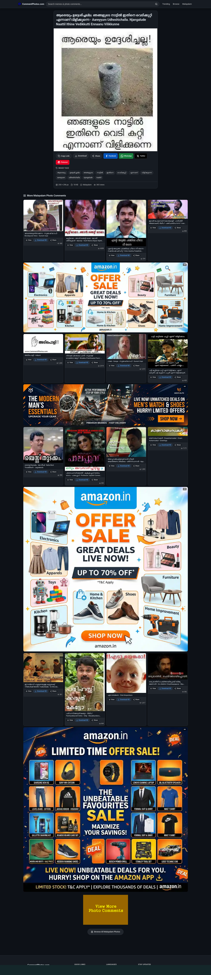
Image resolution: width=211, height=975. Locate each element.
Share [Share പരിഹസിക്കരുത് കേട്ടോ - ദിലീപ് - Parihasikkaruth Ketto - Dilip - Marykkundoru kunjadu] (94, 720)
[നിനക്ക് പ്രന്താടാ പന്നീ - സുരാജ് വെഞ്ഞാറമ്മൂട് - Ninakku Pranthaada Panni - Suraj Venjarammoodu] (85, 343)
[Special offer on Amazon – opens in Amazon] (105, 297)
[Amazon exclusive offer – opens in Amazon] (105, 809)
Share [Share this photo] (96, 156)
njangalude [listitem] (88, 178)
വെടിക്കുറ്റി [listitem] (121, 173)
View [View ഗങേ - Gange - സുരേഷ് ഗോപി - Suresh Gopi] (112, 366)
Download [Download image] (81, 156)
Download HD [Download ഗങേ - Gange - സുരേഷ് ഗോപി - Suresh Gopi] (124, 366)
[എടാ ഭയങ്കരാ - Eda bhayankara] (126, 673)
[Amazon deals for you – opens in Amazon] (105, 404)
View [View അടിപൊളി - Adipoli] (29, 360)
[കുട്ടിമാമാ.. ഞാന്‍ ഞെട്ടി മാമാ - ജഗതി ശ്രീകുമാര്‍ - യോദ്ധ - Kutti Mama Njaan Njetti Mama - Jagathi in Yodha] (85, 218)
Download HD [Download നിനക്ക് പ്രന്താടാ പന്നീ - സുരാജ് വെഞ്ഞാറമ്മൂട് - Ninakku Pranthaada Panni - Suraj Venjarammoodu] (82, 362)
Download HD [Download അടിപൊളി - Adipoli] (41, 360)
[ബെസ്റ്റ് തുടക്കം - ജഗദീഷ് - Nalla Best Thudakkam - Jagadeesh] (43, 445)
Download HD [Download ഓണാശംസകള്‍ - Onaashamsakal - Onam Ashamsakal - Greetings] (165, 445)
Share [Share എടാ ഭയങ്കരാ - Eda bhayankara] (136, 700)
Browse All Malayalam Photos (105, 932)
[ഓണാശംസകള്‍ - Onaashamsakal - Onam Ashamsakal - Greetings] (168, 431)
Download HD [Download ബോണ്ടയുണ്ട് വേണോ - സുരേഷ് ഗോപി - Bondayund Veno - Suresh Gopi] (41, 240)
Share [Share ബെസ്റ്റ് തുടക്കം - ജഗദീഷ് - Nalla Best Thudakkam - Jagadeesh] (53, 472)
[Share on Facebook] (110, 156)
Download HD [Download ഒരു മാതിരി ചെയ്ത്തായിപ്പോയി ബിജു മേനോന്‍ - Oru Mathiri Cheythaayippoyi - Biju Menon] (165, 688)
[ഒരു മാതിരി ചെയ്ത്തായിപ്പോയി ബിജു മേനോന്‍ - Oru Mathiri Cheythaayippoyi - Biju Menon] (168, 666)
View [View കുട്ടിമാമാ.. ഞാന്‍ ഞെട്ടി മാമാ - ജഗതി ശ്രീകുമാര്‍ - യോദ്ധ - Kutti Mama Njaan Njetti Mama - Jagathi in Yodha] (70, 245)
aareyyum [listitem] (61, 178)
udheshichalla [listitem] (74, 178)
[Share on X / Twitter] (141, 156)
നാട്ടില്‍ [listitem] (100, 173)
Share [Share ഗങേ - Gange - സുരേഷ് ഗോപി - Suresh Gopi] (136, 366)
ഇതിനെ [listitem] (110, 173)
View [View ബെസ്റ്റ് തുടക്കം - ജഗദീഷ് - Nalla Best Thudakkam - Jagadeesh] (29, 472)
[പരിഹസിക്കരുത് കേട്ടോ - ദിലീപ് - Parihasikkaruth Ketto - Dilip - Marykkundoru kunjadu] (85, 682)
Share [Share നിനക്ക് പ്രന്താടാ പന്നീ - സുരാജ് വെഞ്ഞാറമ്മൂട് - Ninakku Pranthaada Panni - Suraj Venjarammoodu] (94, 362)
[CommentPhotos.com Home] (31, 4)
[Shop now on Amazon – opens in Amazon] (105, 569)
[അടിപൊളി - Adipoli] (43, 343)
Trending (166, 4)
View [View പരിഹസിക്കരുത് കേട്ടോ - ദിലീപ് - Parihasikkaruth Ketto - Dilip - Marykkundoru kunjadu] (70, 720)
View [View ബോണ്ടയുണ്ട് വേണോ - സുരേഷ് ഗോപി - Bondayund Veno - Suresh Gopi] (29, 240)
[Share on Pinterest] (63, 162)
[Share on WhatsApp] (126, 156)
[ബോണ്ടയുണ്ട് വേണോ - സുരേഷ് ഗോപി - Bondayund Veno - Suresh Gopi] (43, 215)
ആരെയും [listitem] (61, 173)
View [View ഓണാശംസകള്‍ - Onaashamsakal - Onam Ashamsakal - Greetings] (153, 445)
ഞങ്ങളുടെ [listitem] (88, 173)
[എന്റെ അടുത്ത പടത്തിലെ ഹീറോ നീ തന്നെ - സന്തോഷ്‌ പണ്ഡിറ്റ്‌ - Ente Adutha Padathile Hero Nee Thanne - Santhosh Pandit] (126, 223)
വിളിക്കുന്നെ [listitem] (147, 173)
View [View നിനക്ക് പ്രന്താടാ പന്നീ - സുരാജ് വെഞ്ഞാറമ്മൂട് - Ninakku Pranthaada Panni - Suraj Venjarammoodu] (70, 362)
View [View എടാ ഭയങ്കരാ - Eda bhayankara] (112, 700)
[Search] (156, 4)
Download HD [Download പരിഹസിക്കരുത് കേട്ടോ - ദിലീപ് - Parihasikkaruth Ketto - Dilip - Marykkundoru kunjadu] (82, 720)
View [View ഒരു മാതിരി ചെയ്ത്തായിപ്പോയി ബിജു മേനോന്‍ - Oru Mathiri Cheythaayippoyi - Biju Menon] (153, 688)
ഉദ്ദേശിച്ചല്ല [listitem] (75, 173)
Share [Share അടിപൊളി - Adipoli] (53, 360)
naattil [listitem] (98, 178)
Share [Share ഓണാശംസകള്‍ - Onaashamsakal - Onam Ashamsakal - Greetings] (177, 445)
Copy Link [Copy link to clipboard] (64, 156)
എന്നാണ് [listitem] (134, 173)
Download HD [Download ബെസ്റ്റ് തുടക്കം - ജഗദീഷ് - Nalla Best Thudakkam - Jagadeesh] (41, 472)
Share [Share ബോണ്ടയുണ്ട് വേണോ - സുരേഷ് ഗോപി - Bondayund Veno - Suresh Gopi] (53, 240)
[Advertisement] (106, 969)
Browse (176, 4)
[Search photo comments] (99, 4)
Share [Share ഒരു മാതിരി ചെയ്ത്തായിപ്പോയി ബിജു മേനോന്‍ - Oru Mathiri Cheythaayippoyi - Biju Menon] (177, 688)
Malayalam (187, 4)
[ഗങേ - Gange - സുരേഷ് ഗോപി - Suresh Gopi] (126, 346)
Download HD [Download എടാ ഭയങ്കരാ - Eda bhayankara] (124, 700)
